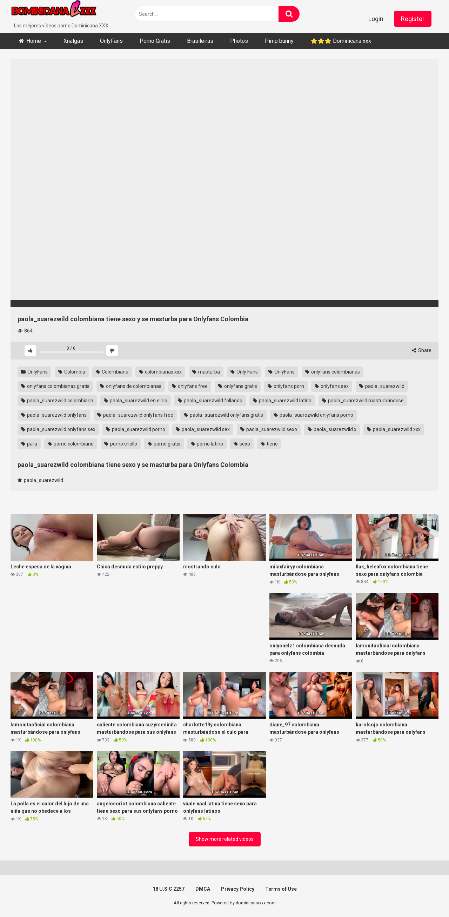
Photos (239, 41)
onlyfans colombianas (332, 372)
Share (421, 350)
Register (412, 18)
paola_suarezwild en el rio (135, 400)
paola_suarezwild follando (210, 400)
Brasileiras (200, 41)
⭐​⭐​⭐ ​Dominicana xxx (340, 41)
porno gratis (164, 444)
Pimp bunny (279, 41)
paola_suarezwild (381, 386)
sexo (242, 444)
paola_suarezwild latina (282, 400)
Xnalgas (73, 41)
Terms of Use (281, 889)
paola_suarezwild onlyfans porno (313, 415)
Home (33, 41)
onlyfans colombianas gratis (55, 386)
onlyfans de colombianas (130, 386)
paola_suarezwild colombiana (57, 400)
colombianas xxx (160, 372)
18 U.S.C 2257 (169, 889)
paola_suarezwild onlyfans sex (58, 429)
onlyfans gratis (237, 386)
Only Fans (244, 372)
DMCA (202, 889)
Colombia (71, 372)
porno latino (207, 444)
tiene (269, 444)
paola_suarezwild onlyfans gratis (223, 415)
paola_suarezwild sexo (268, 429)
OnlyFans (111, 41)
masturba (206, 372)
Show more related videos (225, 839)
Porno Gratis (155, 41)
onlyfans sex (332, 386)
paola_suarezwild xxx (394, 429)
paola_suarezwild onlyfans (54, 415)
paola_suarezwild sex (203, 429)
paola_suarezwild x (332, 429)
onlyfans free (190, 386)
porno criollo (120, 444)
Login (375, 18)
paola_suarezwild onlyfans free (135, 415)
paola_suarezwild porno (135, 429)
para (29, 444)
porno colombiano (71, 444)
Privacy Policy (237, 889)
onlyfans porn (286, 386)
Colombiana (112, 372)
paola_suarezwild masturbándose (363, 400)
